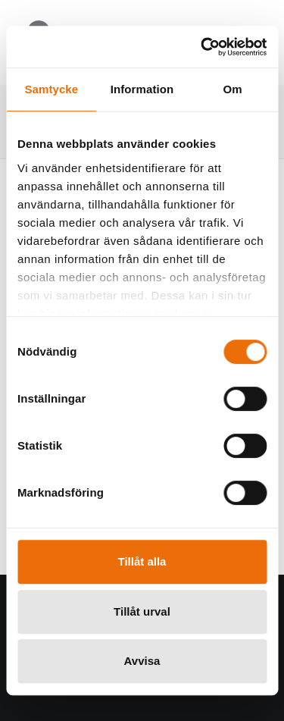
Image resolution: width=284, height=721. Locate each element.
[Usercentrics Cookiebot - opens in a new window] (202, 47)
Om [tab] (232, 89)
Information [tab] (142, 89)
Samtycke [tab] (51, 89)
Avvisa (142, 660)
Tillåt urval (142, 611)
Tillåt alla (142, 561)
